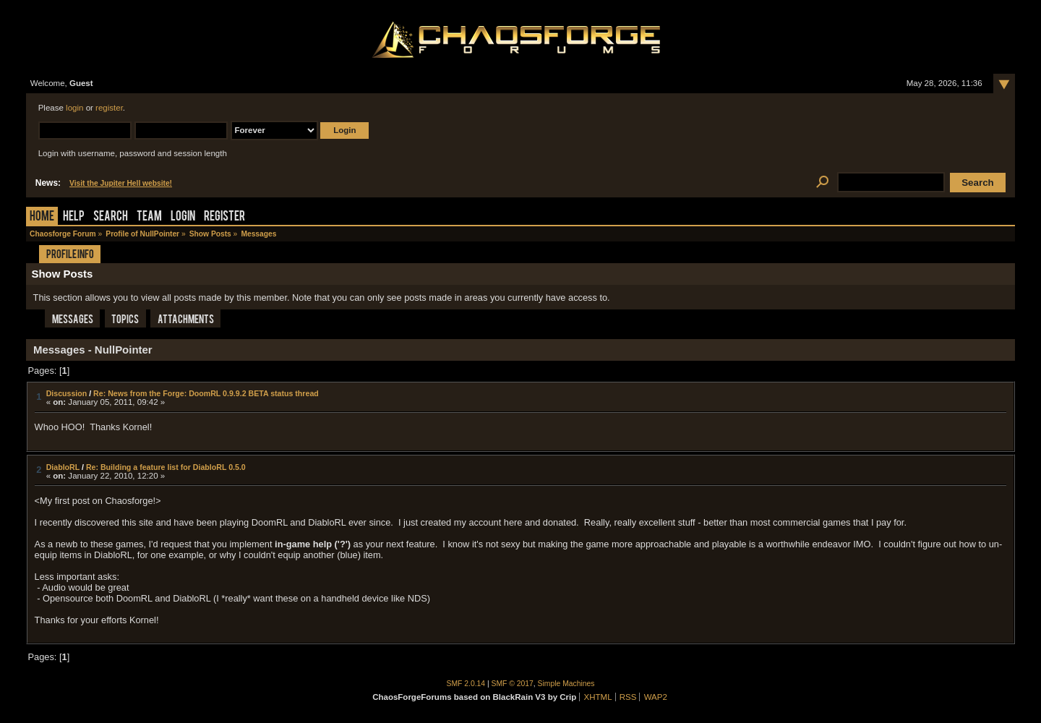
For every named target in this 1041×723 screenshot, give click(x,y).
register (109, 107)
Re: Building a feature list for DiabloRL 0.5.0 (166, 467)
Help (74, 217)
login (74, 107)
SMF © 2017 (513, 684)
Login (183, 217)
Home (42, 217)
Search (110, 217)
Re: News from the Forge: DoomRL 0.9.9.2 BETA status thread (206, 393)
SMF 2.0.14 (466, 684)
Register (224, 217)
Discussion (66, 393)
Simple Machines (566, 684)
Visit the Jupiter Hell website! (120, 183)
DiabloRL (63, 467)
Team (149, 217)
